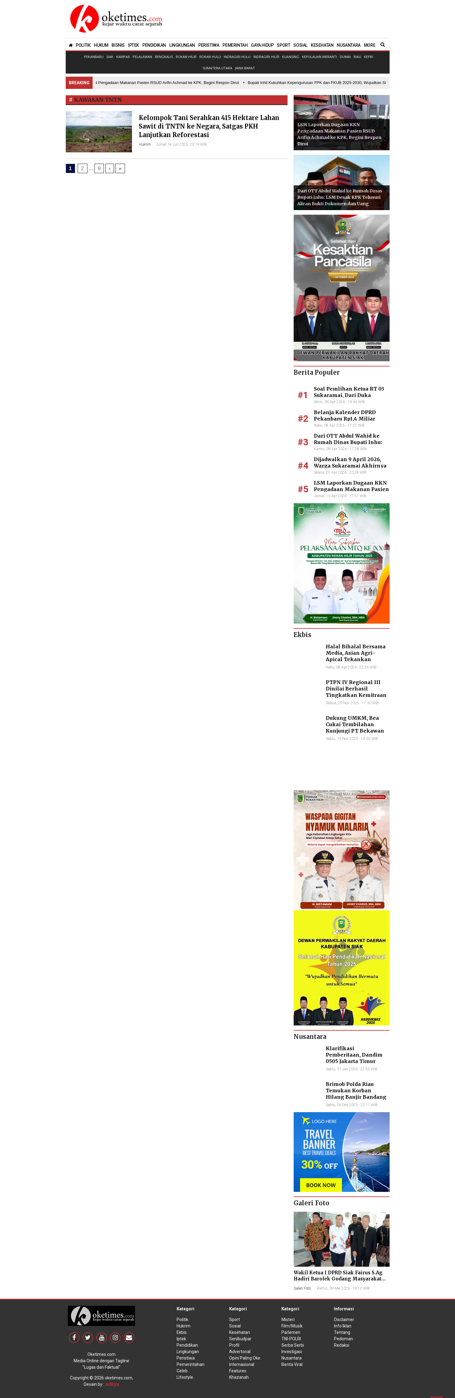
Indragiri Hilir (266, 56)
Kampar (123, 56)
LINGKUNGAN (182, 45)
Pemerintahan (190, 1364)
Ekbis (182, 1332)
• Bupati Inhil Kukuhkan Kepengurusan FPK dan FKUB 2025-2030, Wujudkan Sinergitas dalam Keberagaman (343, 82)
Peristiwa (186, 1358)
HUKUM (101, 45)
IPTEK (133, 45)
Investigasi (291, 1351)
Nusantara (291, 1358)
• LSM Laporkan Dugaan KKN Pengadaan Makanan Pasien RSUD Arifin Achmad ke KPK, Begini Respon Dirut (144, 82)
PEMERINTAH (235, 45)
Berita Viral (292, 1364)
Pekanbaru (94, 56)
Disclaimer (344, 1319)
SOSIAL (300, 45)
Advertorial (240, 1351)
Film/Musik (292, 1325)
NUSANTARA (348, 45)
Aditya (112, 1384)
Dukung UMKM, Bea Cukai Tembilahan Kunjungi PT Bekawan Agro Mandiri (355, 727)
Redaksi (341, 1345)
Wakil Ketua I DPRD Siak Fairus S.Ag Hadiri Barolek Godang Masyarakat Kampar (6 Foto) (338, 1279)
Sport (234, 1319)
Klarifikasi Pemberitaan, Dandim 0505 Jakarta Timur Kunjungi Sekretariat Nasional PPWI (354, 1061)
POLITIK (83, 45)
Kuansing (290, 56)
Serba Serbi (292, 1345)
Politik (182, 1319)
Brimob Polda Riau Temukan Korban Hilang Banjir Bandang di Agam (356, 1093)
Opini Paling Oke (244, 1358)
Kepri (368, 56)
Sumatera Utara (217, 68)
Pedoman (343, 1338)
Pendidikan (187, 1345)
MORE (369, 45)
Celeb (182, 1370)
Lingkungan (188, 1351)
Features (237, 1370)
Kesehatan (239, 1332)
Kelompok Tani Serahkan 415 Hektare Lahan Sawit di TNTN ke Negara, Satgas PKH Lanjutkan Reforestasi (209, 126)
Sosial (235, 1325)
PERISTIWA (208, 45)
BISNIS (118, 45)
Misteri (288, 1319)
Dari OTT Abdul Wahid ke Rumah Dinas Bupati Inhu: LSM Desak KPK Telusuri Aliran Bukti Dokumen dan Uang (339, 197)
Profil (234, 1345)
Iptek (181, 1338)
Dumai (345, 56)
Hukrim (145, 144)
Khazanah (239, 1377)
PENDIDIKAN (154, 45)
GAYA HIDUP (262, 45)
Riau (357, 56)
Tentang (342, 1332)
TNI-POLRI (291, 1338)
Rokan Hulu (210, 56)
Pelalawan (142, 56)
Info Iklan (342, 1325)
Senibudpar (240, 1338)
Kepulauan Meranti (319, 56)
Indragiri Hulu (237, 56)
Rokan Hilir (186, 56)
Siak (109, 56)
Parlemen (290, 1332)
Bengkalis (164, 56)
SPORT (283, 45)
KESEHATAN (322, 45)
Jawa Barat (245, 68)
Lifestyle (185, 1377)
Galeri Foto (302, 1288)
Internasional (241, 1364)
